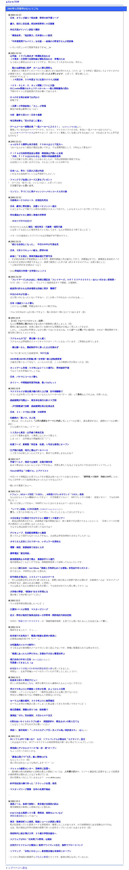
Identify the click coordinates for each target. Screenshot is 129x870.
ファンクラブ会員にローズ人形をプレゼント (31, 180)
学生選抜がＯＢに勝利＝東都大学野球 (28, 215)
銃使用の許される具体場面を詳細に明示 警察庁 (33, 288)
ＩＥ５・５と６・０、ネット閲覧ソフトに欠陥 (32, 85)
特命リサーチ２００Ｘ (29, 621)
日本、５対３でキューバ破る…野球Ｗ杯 (29, 250)
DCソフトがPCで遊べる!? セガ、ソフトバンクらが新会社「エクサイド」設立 (47, 739)
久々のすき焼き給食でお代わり (25, 97)
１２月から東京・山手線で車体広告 (27, 432)
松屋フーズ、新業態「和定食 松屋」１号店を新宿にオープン (39, 444)
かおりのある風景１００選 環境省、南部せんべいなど (36, 813)
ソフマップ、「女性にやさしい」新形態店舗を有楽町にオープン (40, 851)
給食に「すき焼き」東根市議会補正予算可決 (31, 256)
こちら (30, 683)
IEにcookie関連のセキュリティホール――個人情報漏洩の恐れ (39, 88)
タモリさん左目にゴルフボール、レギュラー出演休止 (35, 541)
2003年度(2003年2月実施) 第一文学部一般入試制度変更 (36, 359)
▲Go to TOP (12, 1)
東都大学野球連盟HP (22, 221)
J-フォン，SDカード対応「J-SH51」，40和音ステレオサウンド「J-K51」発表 (47, 494)
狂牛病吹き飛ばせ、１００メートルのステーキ (32, 577)
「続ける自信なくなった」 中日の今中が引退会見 (34, 244)
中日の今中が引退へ (19, 294)
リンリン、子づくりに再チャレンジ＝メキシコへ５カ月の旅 (38, 191)
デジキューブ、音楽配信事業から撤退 (28, 533)
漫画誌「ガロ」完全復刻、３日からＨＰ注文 (31, 715)
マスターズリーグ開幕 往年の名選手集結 (30, 789)
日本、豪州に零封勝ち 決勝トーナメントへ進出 (33, 206)
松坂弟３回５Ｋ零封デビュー (23, 680)
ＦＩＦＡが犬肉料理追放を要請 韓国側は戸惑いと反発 (36, 153)
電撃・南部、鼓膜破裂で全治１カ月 (27, 547)
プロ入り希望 (41, 857)
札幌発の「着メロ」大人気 (22, 418)
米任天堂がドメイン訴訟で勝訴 (25, 30)
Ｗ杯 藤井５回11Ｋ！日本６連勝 (26, 115)
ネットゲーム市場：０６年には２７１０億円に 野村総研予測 (39, 368)
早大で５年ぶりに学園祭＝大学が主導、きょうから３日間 (37, 689)
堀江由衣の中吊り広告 (20, 659)
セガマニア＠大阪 (69, 127)
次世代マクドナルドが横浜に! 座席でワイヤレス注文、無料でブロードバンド (46, 845)
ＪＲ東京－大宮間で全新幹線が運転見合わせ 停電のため (37, 59)
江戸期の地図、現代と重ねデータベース (29, 450)
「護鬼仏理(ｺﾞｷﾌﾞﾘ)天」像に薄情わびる (28, 757)
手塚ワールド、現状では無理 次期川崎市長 (31, 462)
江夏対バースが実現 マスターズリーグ (29, 609)
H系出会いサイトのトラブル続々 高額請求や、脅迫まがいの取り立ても (44, 721)
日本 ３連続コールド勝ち (22, 303)
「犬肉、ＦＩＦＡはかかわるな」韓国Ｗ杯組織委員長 (35, 156)
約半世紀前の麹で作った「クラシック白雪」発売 (33, 783)
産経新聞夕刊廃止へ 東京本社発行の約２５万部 (33, 400)
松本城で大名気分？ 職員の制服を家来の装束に (33, 636)
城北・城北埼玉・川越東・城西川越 (45, 227)
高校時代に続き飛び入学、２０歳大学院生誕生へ (33, 833)
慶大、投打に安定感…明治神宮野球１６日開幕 (32, 24)
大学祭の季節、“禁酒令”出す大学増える (29, 592)
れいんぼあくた (39, 660)
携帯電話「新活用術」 (20, 553)
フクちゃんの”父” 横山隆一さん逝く (28, 338)
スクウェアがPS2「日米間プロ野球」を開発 (30, 839)
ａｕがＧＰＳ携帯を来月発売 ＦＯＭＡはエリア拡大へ (36, 144)
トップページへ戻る (16, 868)
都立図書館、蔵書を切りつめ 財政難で (29, 710)
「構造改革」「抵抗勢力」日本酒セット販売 (31, 35)
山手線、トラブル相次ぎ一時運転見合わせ (30, 56)
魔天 (81, 730)
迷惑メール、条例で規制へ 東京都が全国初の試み (34, 804)
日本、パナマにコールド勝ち (23, 377)
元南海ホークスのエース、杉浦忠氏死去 (29, 200)
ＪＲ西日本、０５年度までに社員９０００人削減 (35, 79)
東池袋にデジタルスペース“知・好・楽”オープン (33, 748)
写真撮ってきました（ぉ (21, 663)
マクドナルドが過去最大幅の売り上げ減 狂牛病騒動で (36, 391)
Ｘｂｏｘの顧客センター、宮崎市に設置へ (30, 768)
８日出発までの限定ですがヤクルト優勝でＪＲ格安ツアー (37, 518)
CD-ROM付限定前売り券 (40, 668)
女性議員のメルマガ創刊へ (22, 645)
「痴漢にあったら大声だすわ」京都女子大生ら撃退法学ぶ (37, 654)
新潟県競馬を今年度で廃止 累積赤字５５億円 (32, 559)
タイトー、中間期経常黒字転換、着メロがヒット (33, 382)
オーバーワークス (24, 133)
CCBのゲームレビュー (49, 509)
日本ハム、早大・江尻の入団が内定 (27, 171)
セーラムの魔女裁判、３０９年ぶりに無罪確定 (32, 701)
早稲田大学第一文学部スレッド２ (30, 271)
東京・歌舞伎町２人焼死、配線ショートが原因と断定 (35, 822)
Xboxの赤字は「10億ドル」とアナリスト (29, 471)
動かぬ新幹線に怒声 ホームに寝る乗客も (32, 68)
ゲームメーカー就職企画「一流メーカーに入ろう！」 (35, 127)
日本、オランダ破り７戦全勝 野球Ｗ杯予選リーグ (34, 18)
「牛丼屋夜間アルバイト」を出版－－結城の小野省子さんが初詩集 (41, 41)
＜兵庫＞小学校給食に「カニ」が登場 (28, 106)
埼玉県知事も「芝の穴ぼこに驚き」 (27, 121)
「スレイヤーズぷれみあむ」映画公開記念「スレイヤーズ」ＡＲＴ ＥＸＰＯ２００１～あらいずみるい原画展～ (63, 280)
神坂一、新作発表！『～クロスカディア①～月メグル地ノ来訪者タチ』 (44, 730)
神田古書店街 (16, 816)
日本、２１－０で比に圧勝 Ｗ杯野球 (28, 412)
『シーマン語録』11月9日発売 (24, 509)
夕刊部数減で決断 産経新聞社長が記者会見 (33, 406)
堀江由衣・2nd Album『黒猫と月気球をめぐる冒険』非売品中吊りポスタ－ (54, 568)
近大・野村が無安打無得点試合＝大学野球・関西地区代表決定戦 (40, 615)
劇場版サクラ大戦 (18, 668)
